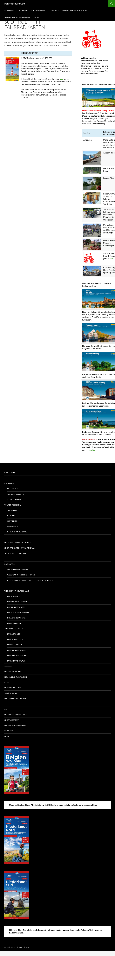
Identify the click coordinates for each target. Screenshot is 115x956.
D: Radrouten (13, 596)
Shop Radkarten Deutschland (75, 10)
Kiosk (7, 682)
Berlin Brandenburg (17, 532)
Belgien (11, 516)
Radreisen (23, 10)
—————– (8, 478)
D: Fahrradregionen (17, 602)
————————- (10, 704)
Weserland (12, 526)
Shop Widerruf (11, 720)
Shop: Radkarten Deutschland (18, 542)
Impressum (9, 731)
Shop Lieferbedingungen (16, 715)
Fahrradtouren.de (14, 3)
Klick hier (91, 450)
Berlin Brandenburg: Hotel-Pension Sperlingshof (31, 580)
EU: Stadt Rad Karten (17, 655)
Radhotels (54, 10)
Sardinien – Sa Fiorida (17, 569)
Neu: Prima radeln (12, 672)
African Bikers (14, 499)
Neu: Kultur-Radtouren (15, 677)
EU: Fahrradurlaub (16, 661)
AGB (6, 709)
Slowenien (12, 521)
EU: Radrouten (14, 634)
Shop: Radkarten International (19, 548)
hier (61, 79)
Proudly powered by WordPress (16, 947)
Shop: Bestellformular (15, 553)
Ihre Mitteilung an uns (15, 698)
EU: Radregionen (15, 639)
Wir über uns (10, 693)
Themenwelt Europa (13, 628)
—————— (8, 559)
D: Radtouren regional (18, 612)
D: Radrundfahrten (16, 618)
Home (36, 17)
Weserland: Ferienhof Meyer (21, 575)
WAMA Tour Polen (15, 494)
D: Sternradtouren (16, 607)
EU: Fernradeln (14, 645)
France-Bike (13, 489)
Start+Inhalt (9, 10)
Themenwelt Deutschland (16, 591)
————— (8, 666)
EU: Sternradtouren (16, 650)
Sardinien (12, 510)
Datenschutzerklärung (15, 725)
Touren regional (38, 10)
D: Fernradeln (14, 623)
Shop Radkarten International (17, 17)
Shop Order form (12, 688)
